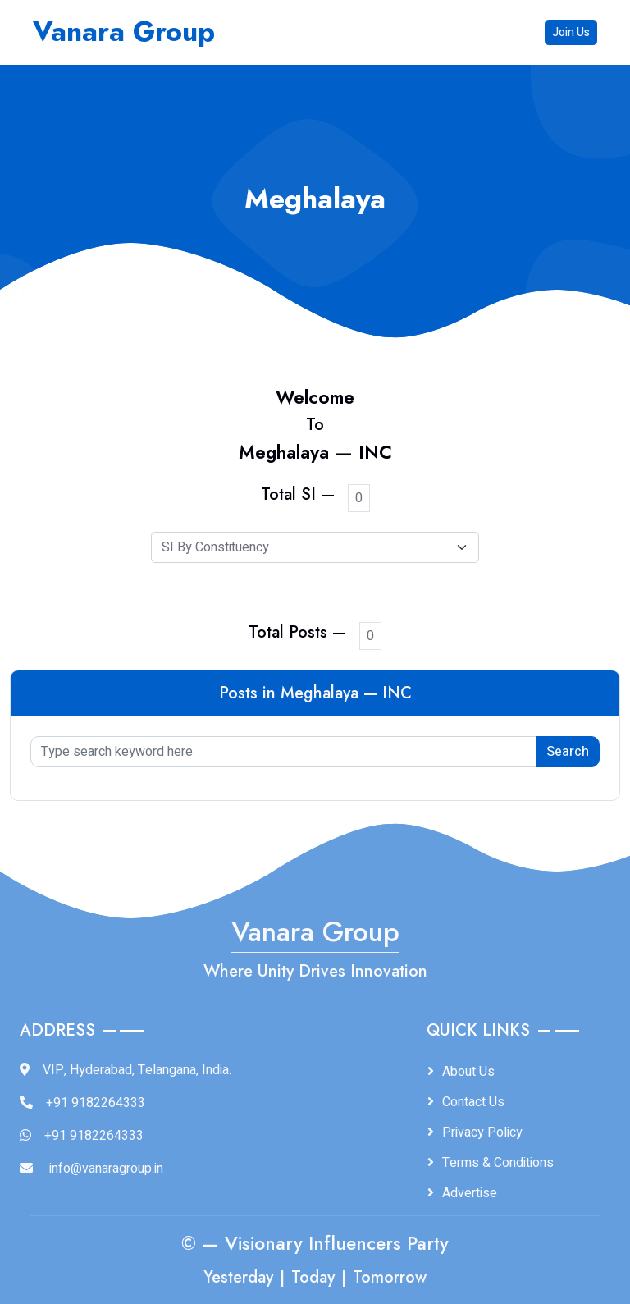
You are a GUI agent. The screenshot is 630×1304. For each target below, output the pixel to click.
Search (567, 752)
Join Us (571, 32)
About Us (468, 1072)
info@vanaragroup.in (106, 1168)
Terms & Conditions (498, 1163)
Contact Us (473, 1102)
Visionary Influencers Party (337, 1243)
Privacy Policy (482, 1132)
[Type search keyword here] (283, 751)
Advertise (469, 1193)
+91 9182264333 (95, 1103)
